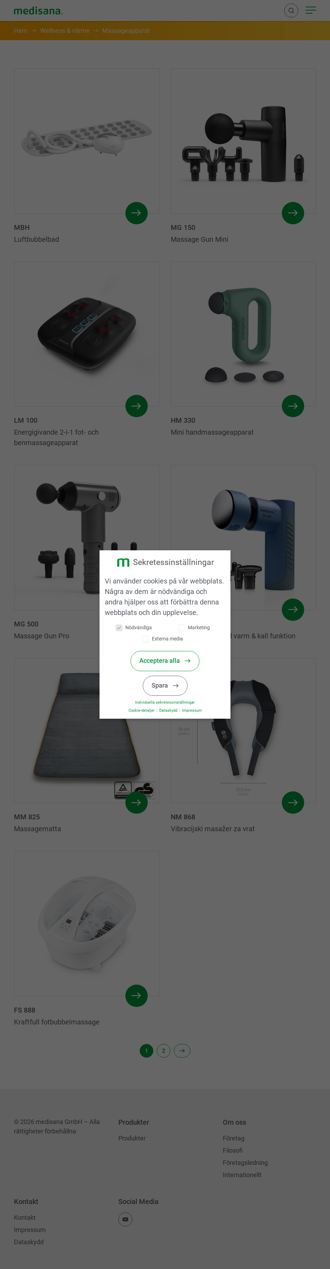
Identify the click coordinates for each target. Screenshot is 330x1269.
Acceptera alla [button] (160, 660)
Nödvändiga (134, 627)
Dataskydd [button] (168, 710)
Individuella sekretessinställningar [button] (165, 702)
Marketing (194, 627)
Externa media (162, 639)
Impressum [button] (191, 710)
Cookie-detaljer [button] (142, 710)
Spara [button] (160, 685)
